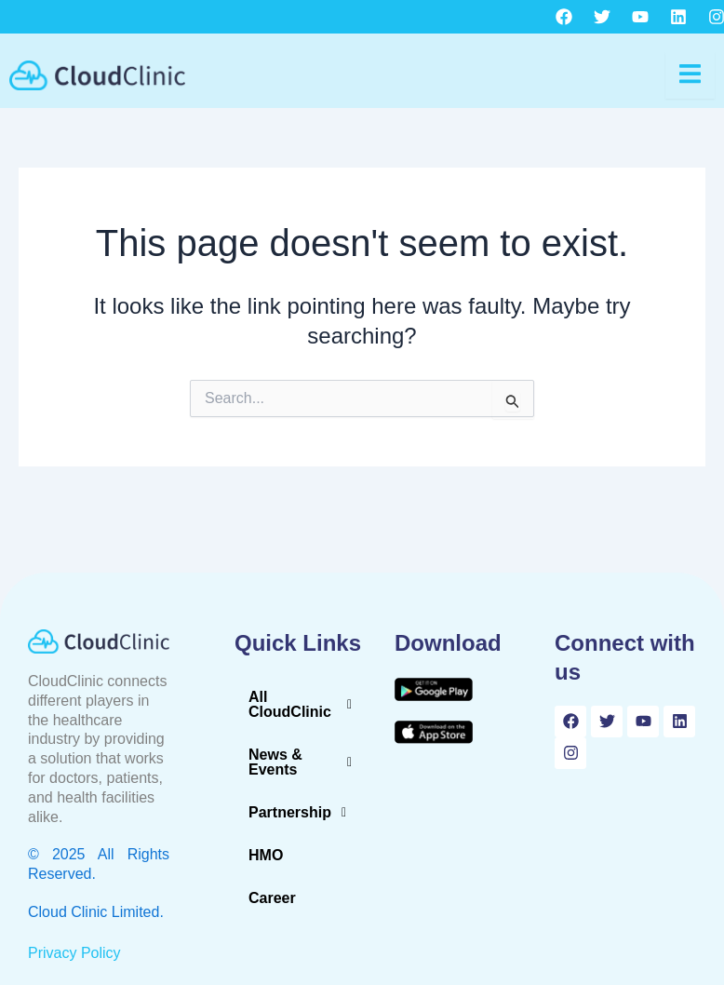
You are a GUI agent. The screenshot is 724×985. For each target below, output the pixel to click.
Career (272, 898)
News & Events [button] (305, 762)
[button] (305, 705)
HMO (265, 855)
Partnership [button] (302, 813)
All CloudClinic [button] (305, 705)
